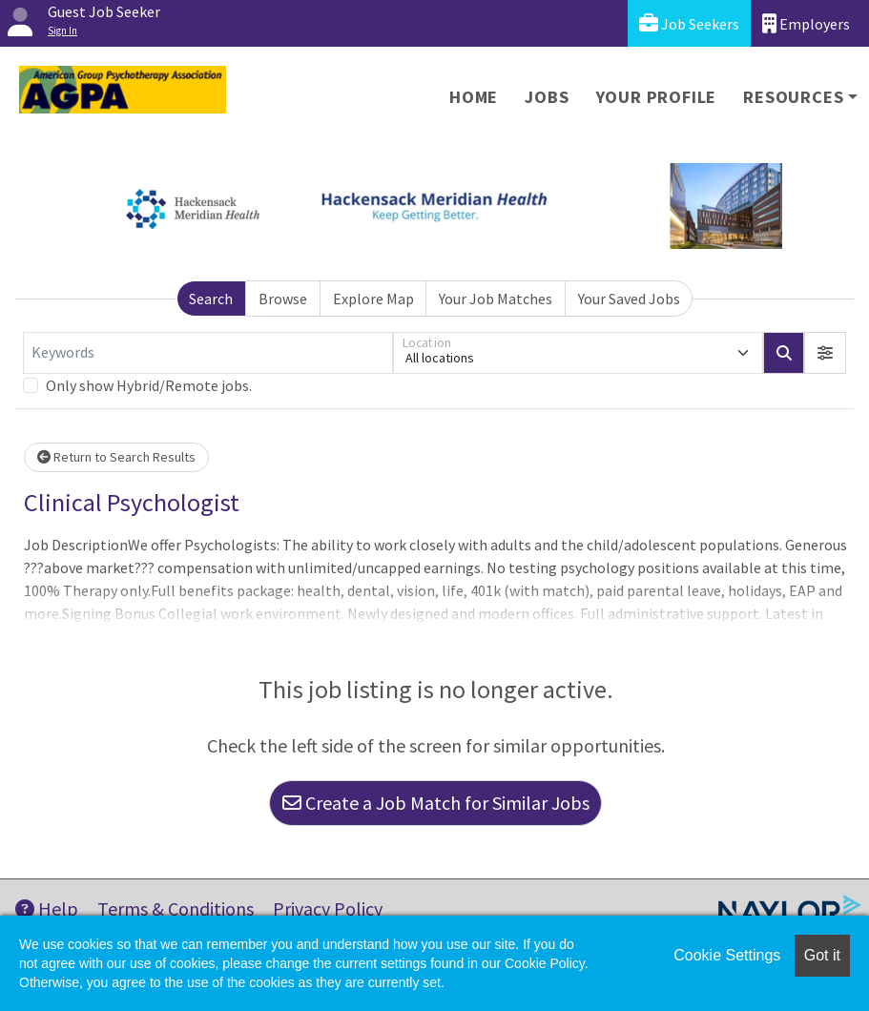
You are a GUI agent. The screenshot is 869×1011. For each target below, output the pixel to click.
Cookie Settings (726, 955)
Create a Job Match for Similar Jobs (436, 803)
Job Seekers (689, 23)
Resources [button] (793, 97)
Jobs (547, 97)
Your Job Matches (495, 298)
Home (473, 97)
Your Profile (656, 97)
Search (211, 298)
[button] (825, 353)
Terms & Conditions (175, 908)
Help (46, 908)
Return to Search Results (116, 456)
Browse (283, 298)
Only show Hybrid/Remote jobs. (149, 385)
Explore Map (373, 298)
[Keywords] (208, 353)
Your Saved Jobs (629, 298)
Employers (806, 23)
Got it (822, 955)
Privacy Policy (328, 908)
